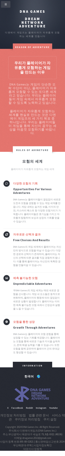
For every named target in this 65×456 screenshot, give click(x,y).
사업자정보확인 (43, 445)
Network (32, 22)
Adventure (32, 26)
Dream (32, 18)
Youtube (53, 407)
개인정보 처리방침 (13, 415)
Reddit (29, 407)
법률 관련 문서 (39, 415)
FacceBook (17, 407)
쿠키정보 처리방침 (27, 419)
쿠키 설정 (50, 419)
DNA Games (33, 11)
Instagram (41, 407)
